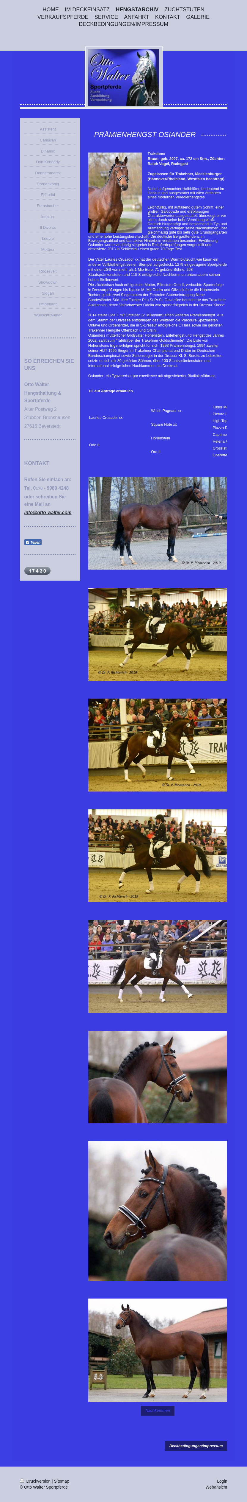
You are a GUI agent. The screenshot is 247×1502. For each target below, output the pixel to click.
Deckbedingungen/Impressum (196, 1446)
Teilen (33, 542)
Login (222, 1481)
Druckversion (36, 1481)
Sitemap (61, 1481)
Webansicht (216, 1487)
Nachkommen (157, 1410)
